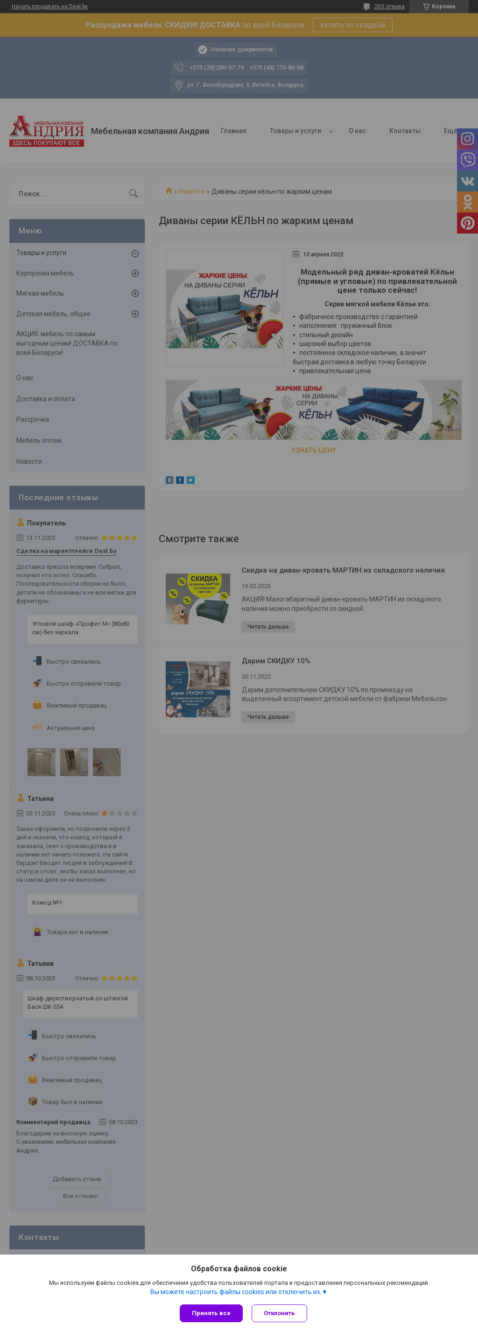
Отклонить (279, 1313)
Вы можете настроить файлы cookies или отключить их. (236, 1292)
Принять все (211, 1313)
